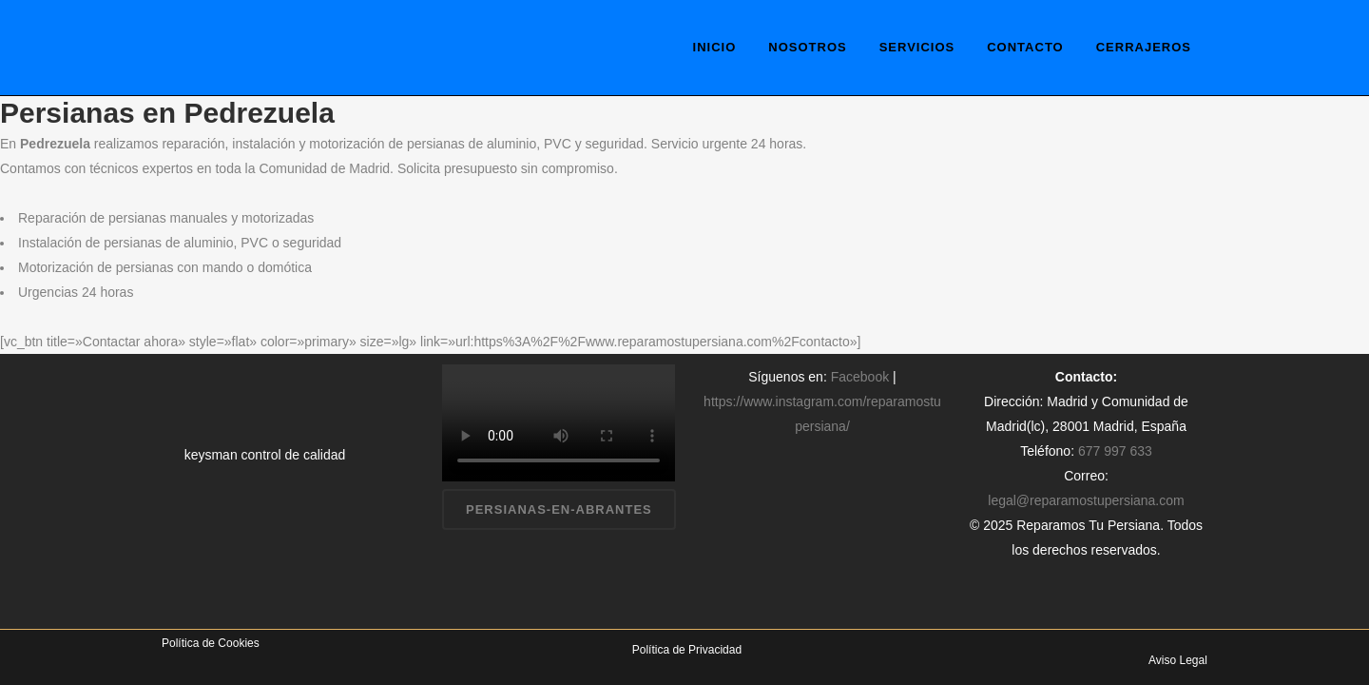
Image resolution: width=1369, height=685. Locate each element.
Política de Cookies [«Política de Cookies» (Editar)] (211, 643)
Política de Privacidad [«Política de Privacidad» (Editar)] (687, 649)
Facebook (860, 376)
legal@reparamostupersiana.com (1086, 500)
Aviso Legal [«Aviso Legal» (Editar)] (1177, 660)
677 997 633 (1115, 451)
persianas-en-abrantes (559, 509)
